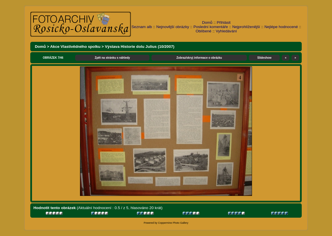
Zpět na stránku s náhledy (112, 57)
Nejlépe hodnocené (281, 27)
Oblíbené (203, 31)
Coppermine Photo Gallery (173, 222)
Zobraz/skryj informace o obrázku (199, 57)
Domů (207, 22)
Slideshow (264, 57)
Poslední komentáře (210, 27)
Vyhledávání (226, 31)
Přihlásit (224, 22)
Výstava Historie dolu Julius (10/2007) (139, 46)
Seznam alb (141, 27)
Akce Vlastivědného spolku (75, 46)
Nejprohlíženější (246, 27)
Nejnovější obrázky (172, 27)
